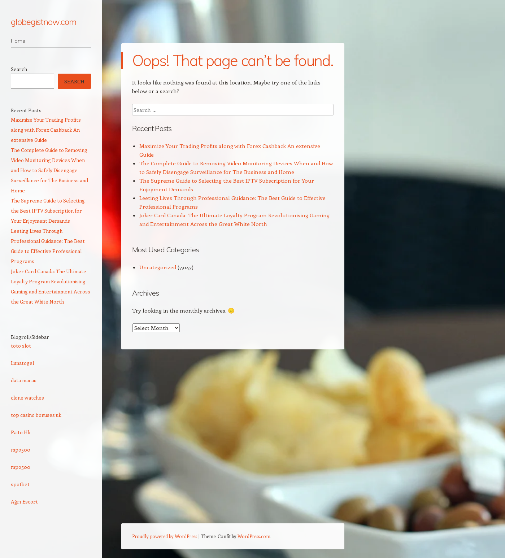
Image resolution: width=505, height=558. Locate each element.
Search (19, 69)
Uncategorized (157, 267)
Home (18, 41)
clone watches (27, 397)
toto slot (21, 345)
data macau (23, 380)
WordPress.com (254, 536)
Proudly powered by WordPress (164, 536)
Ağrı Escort (24, 501)
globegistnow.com (43, 21)
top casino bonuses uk (36, 414)
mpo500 (20, 449)
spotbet (20, 484)
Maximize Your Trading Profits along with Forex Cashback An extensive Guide (46, 129)
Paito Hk (21, 432)
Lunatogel (22, 362)
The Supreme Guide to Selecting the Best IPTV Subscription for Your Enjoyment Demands (48, 210)
